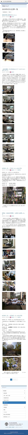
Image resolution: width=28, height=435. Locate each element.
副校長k (12, 16)
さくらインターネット (20, 433)
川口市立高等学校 (7, 1)
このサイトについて (19, 427)
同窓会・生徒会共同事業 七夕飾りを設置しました (13, 214)
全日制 (6, 427)
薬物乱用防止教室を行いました (9, 15)
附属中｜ (13, 427)
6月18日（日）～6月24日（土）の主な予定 (12, 315)
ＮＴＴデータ (14, 433)
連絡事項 (19, 170)
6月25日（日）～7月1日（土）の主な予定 (12, 168)
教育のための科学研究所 (8, 433)
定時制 (10, 427)
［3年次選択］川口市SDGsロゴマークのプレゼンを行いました (13, 70)
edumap (16, 432)
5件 (10, 12)
